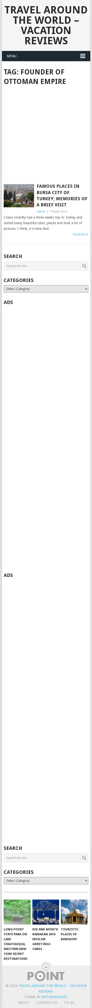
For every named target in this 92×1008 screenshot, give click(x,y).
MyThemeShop (54, 997)
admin (41, 211)
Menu (11, 56)
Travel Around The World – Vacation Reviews (46, 25)
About (23, 1003)
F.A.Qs (69, 1003)
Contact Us (46, 1003)
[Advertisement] (46, 135)
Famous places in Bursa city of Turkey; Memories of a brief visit (62, 195)
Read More (80, 234)
